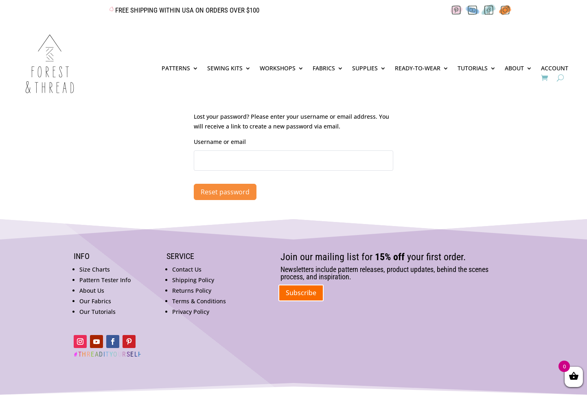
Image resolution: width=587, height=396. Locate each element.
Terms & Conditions (199, 301)
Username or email (220, 142)
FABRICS (324, 68)
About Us (91, 290)
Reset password (225, 191)
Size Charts (94, 269)
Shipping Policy (193, 280)
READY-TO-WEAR (417, 68)
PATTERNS (176, 68)
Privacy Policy (190, 311)
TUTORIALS (473, 68)
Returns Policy (191, 290)
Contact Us (187, 269)
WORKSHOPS (278, 68)
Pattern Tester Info (105, 280)
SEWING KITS (225, 68)
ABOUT (514, 68)
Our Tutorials (97, 311)
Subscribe (301, 292)
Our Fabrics (95, 301)
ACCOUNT (554, 68)
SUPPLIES (365, 68)
